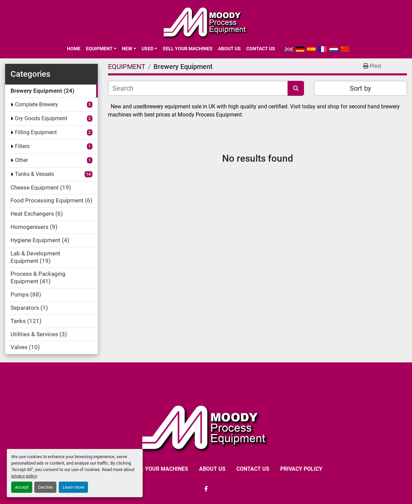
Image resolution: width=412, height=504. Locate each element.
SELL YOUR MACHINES (188, 48)
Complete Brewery (36, 104)
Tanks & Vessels (34, 174)
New (127, 48)
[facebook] (206, 489)
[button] (101, 48)
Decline (45, 487)
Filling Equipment (36, 132)
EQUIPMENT (99, 48)
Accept (22, 487)
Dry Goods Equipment (41, 118)
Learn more (73, 487)
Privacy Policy (301, 469)
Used (148, 48)
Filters (22, 146)
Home (73, 48)
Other (21, 160)
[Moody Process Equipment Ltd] (206, 427)
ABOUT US (229, 48)
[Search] (197, 88)
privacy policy (24, 476)
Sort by (360, 88)
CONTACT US (260, 48)
